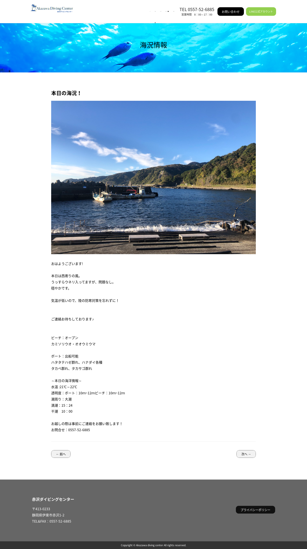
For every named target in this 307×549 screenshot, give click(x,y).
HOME (85, 8)
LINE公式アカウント (261, 8)
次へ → (246, 454)
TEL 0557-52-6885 (197, 6)
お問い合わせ (231, 8)
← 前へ (61, 454)
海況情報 (101, 8)
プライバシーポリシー (255, 509)
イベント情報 (122, 8)
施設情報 (167, 8)
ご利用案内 (146, 8)
